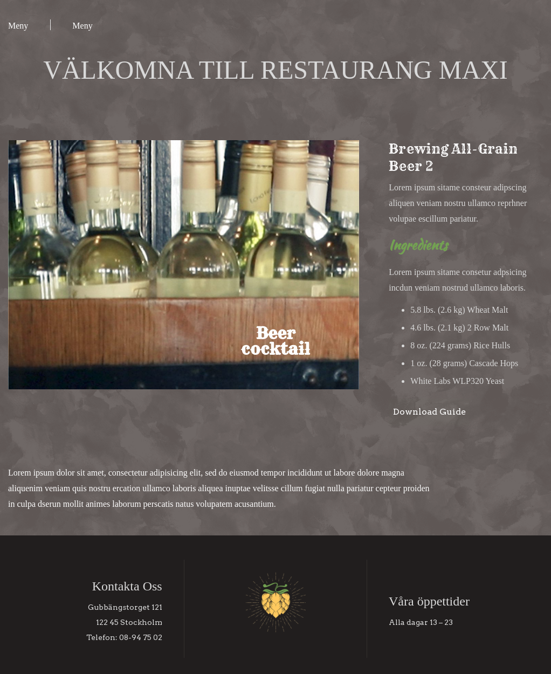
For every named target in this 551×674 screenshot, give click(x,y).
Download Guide (429, 412)
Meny (18, 25)
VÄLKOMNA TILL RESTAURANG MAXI (275, 70)
